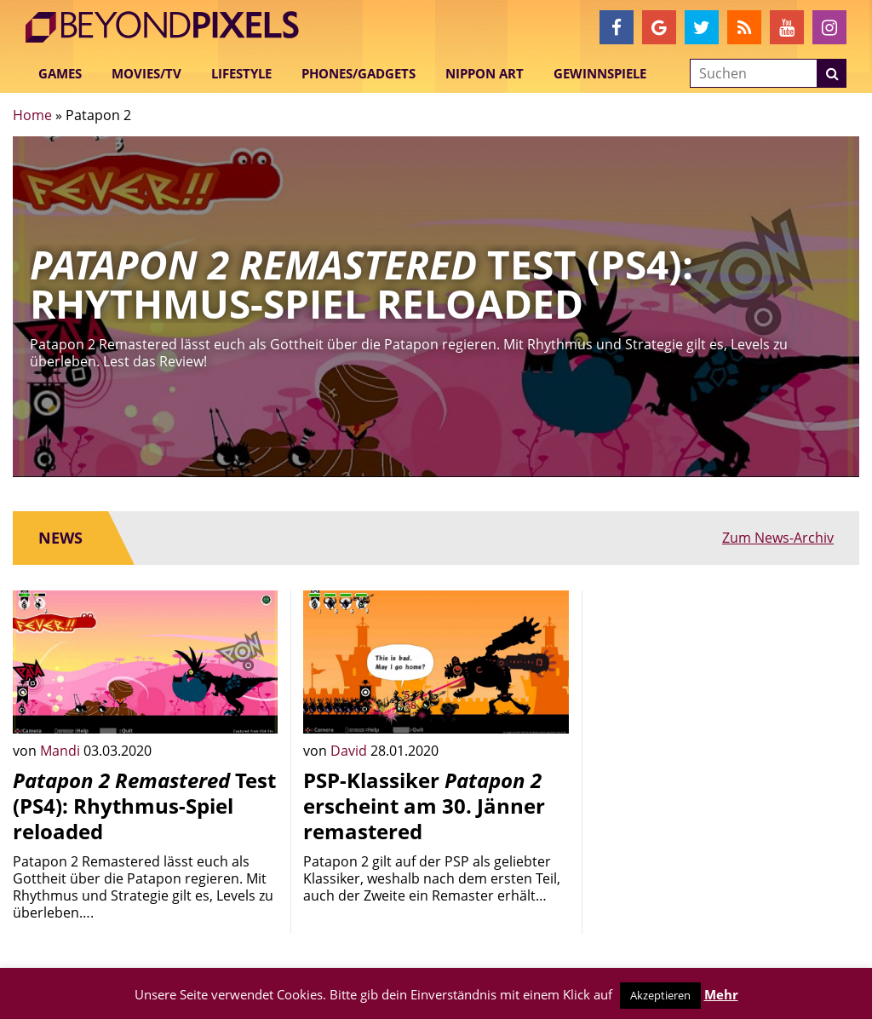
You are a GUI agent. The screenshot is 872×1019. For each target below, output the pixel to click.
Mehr (721, 994)
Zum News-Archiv (778, 537)
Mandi (61, 750)
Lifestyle (241, 73)
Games (60, 73)
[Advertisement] (726, 696)
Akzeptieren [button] (660, 995)
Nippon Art (484, 73)
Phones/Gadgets (358, 73)
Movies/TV (146, 73)
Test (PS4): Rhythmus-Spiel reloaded (144, 805)
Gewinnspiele (600, 73)
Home (32, 115)
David (350, 750)
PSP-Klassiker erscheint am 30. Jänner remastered (424, 805)
